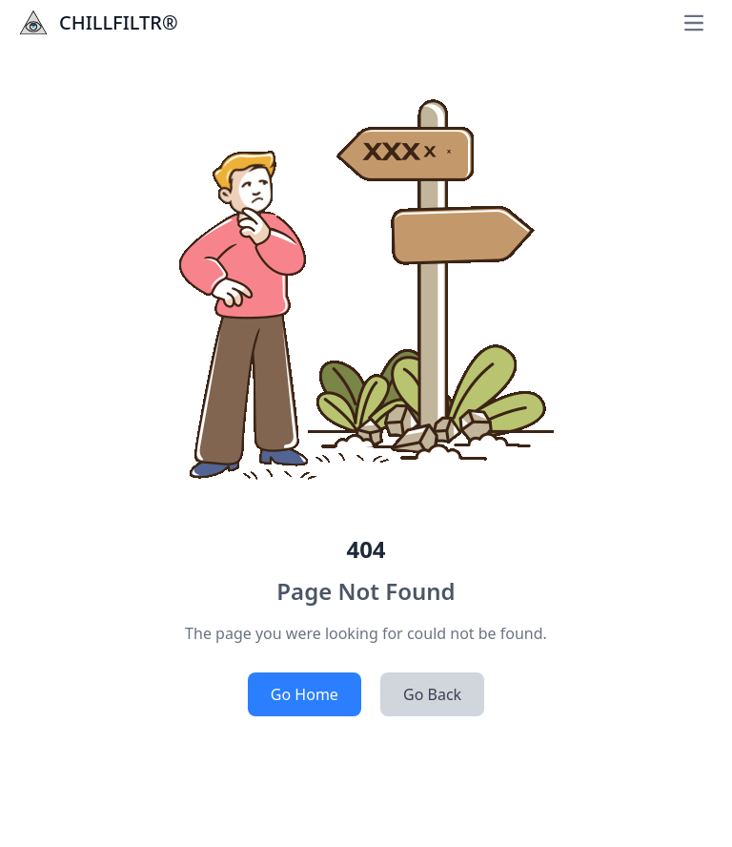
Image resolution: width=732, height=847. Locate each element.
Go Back (432, 694)
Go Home (304, 694)
